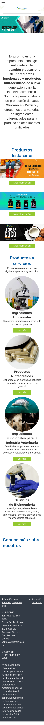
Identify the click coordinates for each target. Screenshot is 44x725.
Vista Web (37, 602)
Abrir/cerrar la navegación (22, 3)
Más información (22, 182)
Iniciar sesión (35, 599)
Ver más (22, 330)
